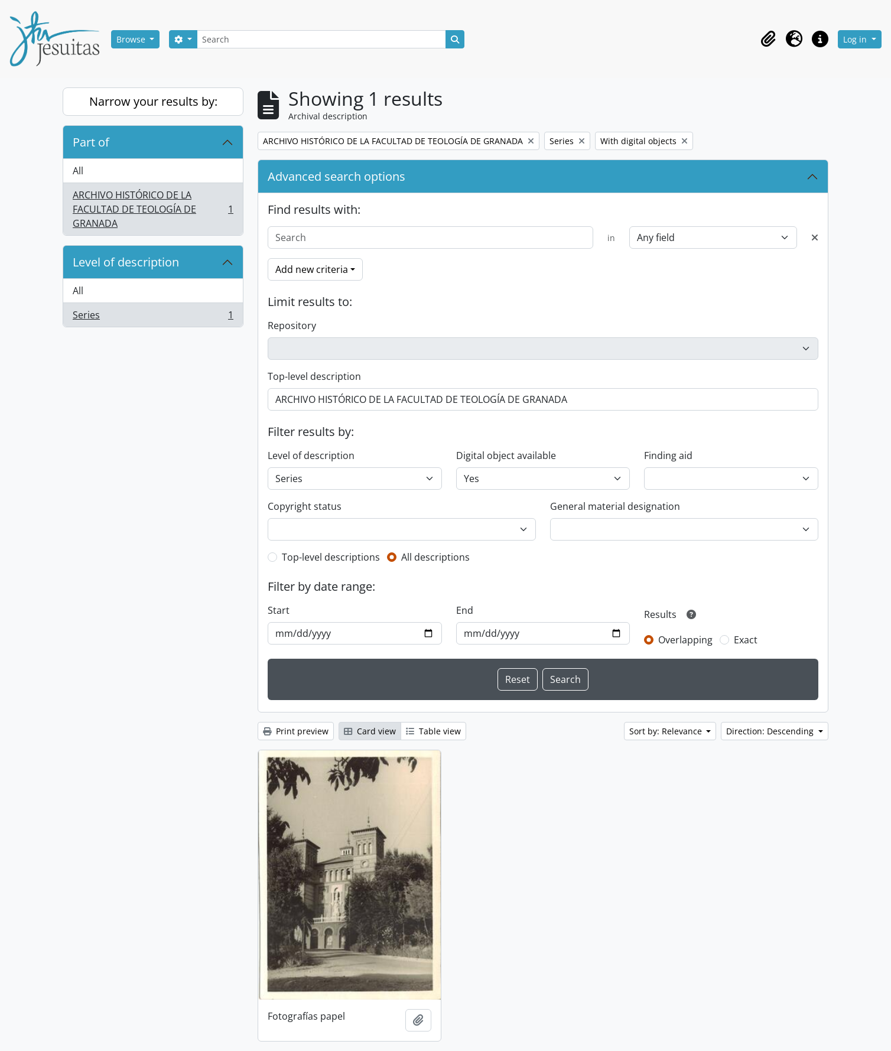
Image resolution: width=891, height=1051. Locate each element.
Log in (856, 39)
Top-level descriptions (331, 557)
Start (279, 610)
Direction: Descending (771, 731)
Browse (132, 39)
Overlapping (685, 639)
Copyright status (305, 506)
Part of (91, 142)
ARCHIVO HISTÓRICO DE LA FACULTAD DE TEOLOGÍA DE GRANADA (152, 209)
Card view (370, 731)
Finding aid (668, 455)
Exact (745, 639)
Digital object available (506, 455)
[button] (768, 39)
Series (152, 317)
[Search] (321, 39)
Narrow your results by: (153, 101)
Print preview (296, 731)
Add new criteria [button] (311, 269)
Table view (433, 731)
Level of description (126, 262)
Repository (292, 325)
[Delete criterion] (814, 237)
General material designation (615, 506)
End (464, 610)
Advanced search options (336, 176)
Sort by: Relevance (666, 731)
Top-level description (314, 376)
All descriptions (435, 557)
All (78, 170)
